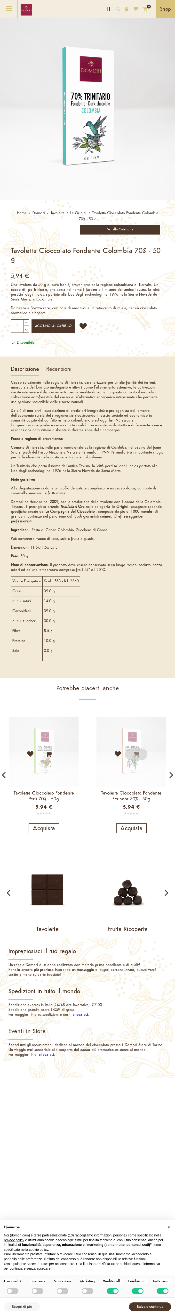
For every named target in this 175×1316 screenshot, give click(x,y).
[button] (169, 1227)
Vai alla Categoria (120, 229)
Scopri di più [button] (22, 1306)
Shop (165, 9)
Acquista (44, 828)
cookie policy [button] (38, 1249)
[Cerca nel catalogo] (118, 9)
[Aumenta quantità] (26, 321)
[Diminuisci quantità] (26, 326)
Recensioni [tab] (59, 369)
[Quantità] (20, 326)
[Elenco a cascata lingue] (109, 9)
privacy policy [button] (14, 1240)
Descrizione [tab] (25, 369)
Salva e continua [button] (150, 1306)
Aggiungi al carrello (53, 326)
